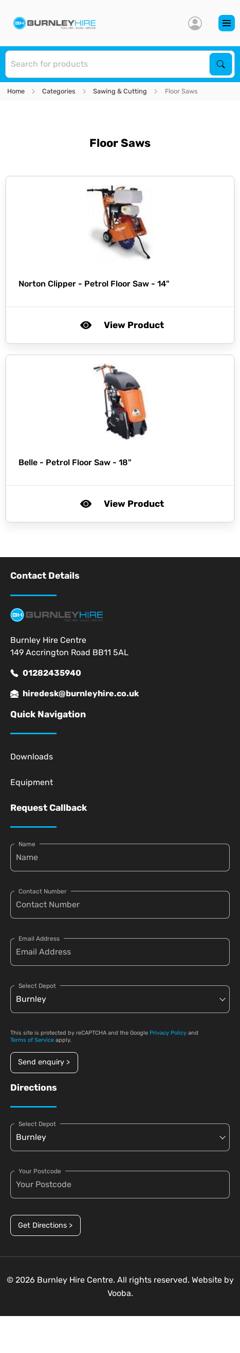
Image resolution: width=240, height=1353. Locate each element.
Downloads (31, 756)
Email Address (39, 938)
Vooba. (120, 1293)
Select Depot (37, 985)
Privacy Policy (168, 1033)
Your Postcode (40, 1171)
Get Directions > (45, 1225)
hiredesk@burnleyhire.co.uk (74, 694)
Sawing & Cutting (120, 91)
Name (27, 844)
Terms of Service (32, 1040)
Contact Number (43, 891)
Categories (59, 91)
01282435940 (45, 673)
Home (16, 91)
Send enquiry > (44, 1062)
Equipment (31, 782)
